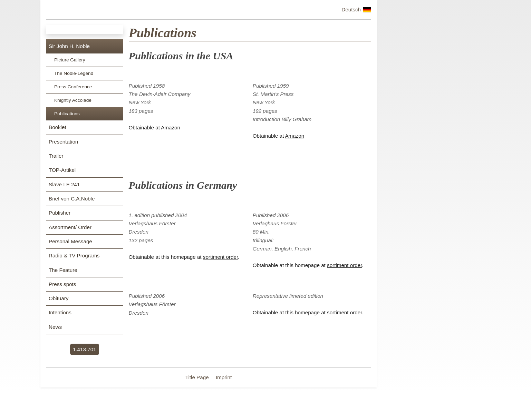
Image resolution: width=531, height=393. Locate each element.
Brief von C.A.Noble (72, 199)
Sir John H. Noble (69, 46)
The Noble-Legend (73, 73)
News (55, 327)
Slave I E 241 (64, 184)
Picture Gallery (69, 59)
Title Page (197, 377)
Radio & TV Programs (74, 255)
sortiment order (220, 257)
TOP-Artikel (62, 170)
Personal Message (70, 241)
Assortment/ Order (70, 227)
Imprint (224, 377)
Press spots (62, 284)
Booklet (57, 127)
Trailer (56, 156)
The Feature (63, 270)
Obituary (58, 298)
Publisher (59, 213)
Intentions (60, 312)
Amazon (170, 127)
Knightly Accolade (72, 100)
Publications (67, 113)
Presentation (63, 142)
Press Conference (73, 86)
